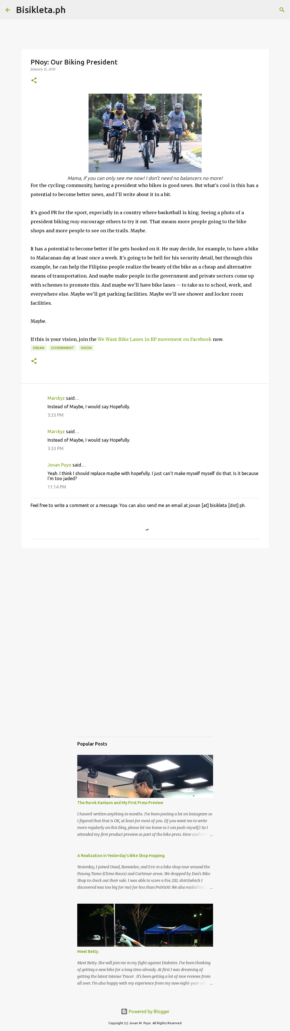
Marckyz (56, 398)
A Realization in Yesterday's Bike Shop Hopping (121, 855)
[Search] (73, 10)
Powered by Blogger (145, 1011)
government (62, 348)
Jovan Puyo (59, 464)
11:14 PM (57, 486)
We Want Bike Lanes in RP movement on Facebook (155, 339)
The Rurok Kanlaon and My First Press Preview (120, 802)
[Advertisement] (145, 596)
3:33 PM (56, 415)
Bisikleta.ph (41, 10)
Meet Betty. (88, 951)
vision (86, 348)
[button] (34, 81)
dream (38, 348)
